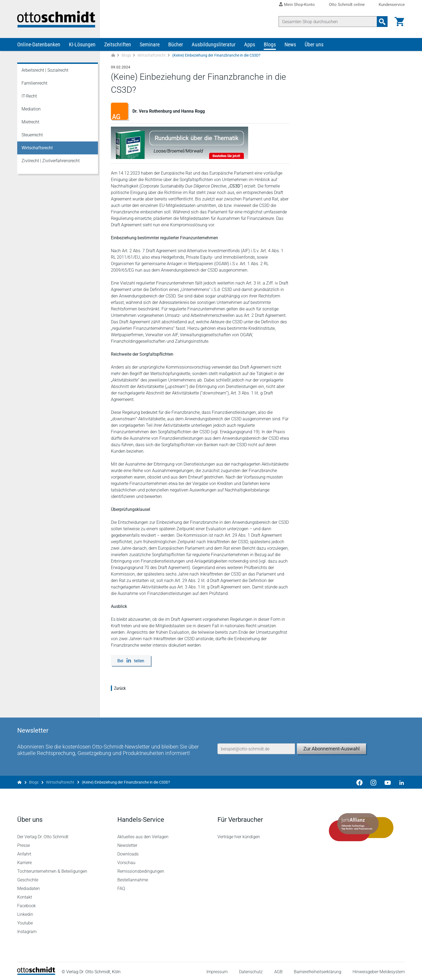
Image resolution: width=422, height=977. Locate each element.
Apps (249, 45)
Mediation (31, 109)
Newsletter (127, 841)
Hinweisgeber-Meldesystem (379, 967)
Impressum (217, 967)
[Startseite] (36, 969)
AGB (278, 967)
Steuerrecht (32, 135)
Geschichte (27, 875)
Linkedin (25, 910)
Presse (23, 841)
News (290, 45)
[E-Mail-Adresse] (256, 743)
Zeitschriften (117, 45)
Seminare (150, 45)
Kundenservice (392, 4)
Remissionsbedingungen (140, 866)
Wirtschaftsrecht (152, 56)
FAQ (121, 884)
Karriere (24, 858)
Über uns (314, 45)
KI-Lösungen (82, 45)
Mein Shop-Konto (299, 4)
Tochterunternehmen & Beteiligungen (52, 866)
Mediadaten (28, 884)
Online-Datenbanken (38, 45)
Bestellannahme (132, 875)
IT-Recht (29, 96)
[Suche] (328, 21)
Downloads (128, 849)
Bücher (175, 45)
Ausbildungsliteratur (213, 45)
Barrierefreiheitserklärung (317, 967)
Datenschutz (251, 967)
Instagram (27, 927)
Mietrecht (30, 122)
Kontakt (24, 892)
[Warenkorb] (399, 21)
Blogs (270, 45)
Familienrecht (34, 83)
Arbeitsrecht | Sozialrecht (45, 71)
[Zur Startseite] (113, 56)
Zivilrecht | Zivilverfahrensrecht (51, 161)
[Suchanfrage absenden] (382, 21)
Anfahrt (24, 849)
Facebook (26, 901)
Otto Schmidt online (347, 4)
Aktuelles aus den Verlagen (142, 832)
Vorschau (126, 858)
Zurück (120, 689)
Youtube (25, 918)
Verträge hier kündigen (238, 832)
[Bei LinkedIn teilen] (131, 661)
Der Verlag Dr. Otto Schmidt (42, 832)
